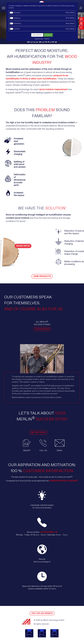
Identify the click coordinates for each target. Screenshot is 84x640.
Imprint (50, 634)
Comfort (17, 29)
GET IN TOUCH (32, 415)
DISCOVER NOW (42, 312)
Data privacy (35, 634)
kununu (45, 627)
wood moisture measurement (53, 89)
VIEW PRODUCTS (42, 259)
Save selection (37, 35)
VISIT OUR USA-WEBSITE (42, 596)
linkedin (27, 627)
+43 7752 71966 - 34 (48, 515)
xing (33, 627)
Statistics (17, 18)
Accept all (48, 35)
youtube (39, 627)
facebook (51, 627)
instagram (57, 627)
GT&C (43, 634)
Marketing (17, 23)
